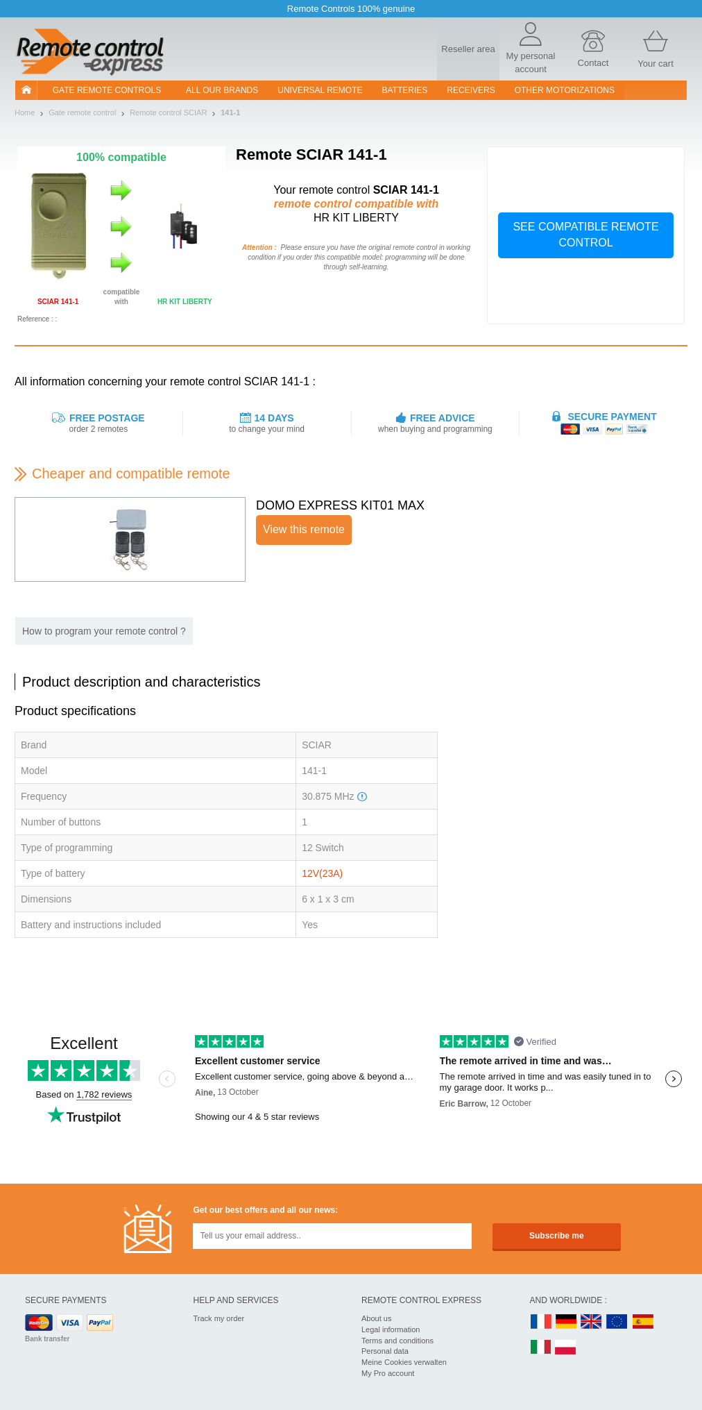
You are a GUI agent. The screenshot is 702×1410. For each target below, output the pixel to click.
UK (592, 1322)
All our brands (222, 90)
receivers (471, 90)
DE (566, 1322)
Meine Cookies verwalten (404, 1362)
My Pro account (387, 1373)
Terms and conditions (397, 1340)
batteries (405, 90)
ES (643, 1322)
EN (617, 1322)
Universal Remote (319, 90)
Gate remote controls (107, 90)
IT (541, 1348)
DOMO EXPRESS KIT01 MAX (340, 505)
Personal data (385, 1351)
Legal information (390, 1329)
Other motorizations (565, 90)
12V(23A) (322, 873)
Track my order (219, 1318)
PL (566, 1348)
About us (376, 1318)
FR (541, 1322)
